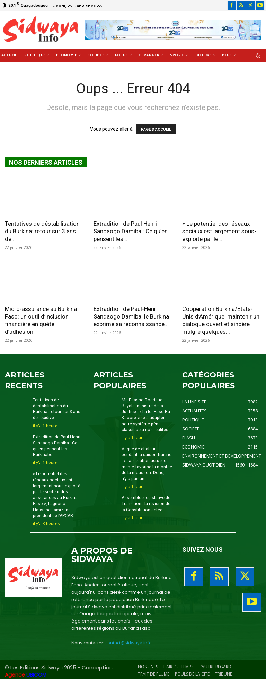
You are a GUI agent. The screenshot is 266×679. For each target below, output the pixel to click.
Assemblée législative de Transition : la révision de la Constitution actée (146, 502)
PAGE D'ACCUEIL (156, 129)
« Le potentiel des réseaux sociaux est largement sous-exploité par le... (219, 231)
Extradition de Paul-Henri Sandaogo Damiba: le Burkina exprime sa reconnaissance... (131, 316)
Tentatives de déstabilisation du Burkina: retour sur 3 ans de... (42, 231)
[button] (258, 55)
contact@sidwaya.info (128, 640)
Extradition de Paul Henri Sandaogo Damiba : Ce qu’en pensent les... (131, 231)
